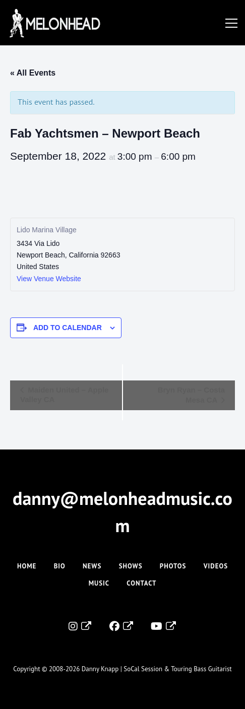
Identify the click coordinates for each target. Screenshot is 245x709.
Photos (173, 566)
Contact (141, 583)
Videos (216, 566)
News (92, 566)
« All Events (32, 73)
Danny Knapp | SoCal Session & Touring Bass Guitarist (157, 669)
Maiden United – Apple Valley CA (64, 394)
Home (26, 566)
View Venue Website (49, 279)
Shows (131, 566)
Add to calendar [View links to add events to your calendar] (67, 328)
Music (99, 583)
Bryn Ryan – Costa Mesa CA (191, 394)
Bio (60, 566)
